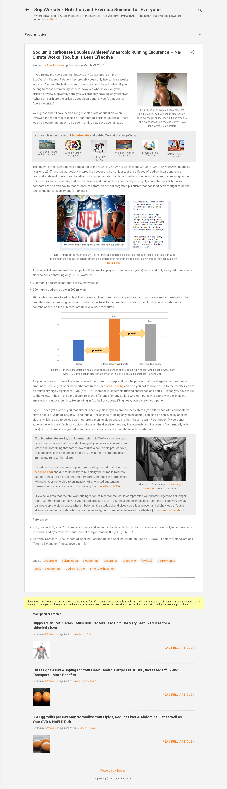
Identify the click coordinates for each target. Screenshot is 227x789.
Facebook (51, 19)
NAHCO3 (147, 560)
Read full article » (178, 648)
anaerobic (50, 560)
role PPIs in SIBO (108, 486)
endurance (111, 560)
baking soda (70, 560)
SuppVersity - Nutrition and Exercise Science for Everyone (97, 9)
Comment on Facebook (169, 510)
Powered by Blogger (113, 770)
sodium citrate (75, 568)
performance (166, 560)
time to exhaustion (102, 568)
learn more (113, 262)
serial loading (114, 386)
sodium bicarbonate (47, 568)
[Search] (200, 11)
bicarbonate (80, 135)
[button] (192, 52)
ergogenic (129, 560)
